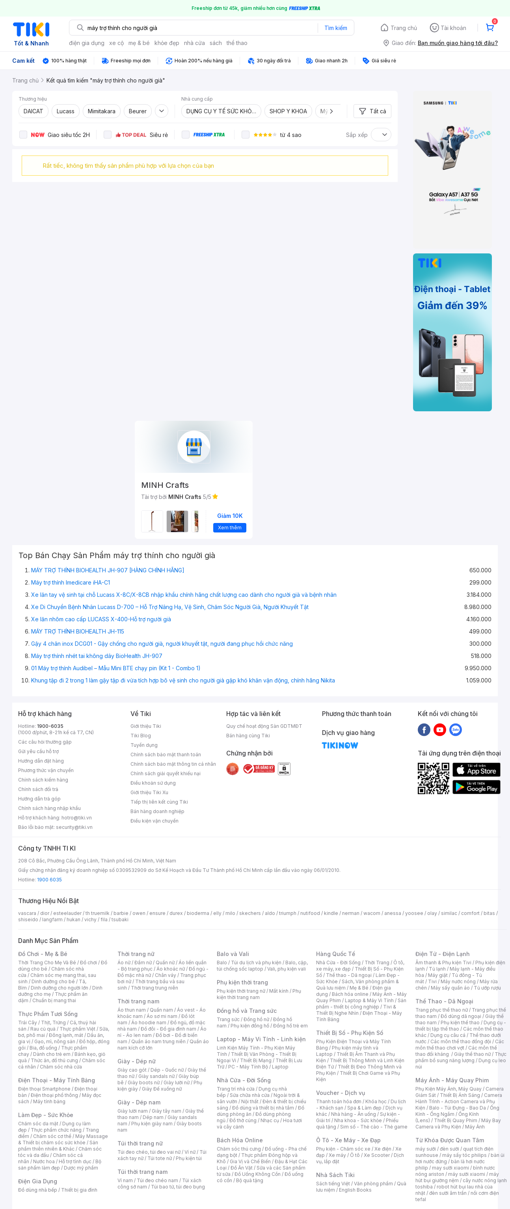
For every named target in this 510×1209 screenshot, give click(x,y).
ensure (157, 913)
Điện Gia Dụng (37, 1181)
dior (44, 913)
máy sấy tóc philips (464, 1155)
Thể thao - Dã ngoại (349, 975)
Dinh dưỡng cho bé (53, 981)
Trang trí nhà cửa (236, 1089)
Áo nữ (123, 962)
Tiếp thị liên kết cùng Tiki (159, 802)
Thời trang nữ (135, 953)
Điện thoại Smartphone (44, 1089)
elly (217, 913)
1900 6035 (49, 880)
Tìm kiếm (335, 27)
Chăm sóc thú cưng (239, 1149)
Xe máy (337, 1155)
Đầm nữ (143, 962)
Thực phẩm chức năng (56, 1130)
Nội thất (250, 1101)
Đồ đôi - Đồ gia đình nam (168, 1029)
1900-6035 (50, 726)
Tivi (432, 981)
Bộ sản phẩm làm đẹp (59, 1164)
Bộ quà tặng (249, 1180)
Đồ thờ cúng (243, 1120)
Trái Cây (27, 1022)
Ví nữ (189, 1152)
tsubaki (120, 919)
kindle (331, 913)
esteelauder (67, 913)
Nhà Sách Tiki (335, 1175)
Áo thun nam (131, 1010)
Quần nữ (165, 962)
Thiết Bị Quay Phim (455, 1120)
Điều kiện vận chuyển (154, 821)
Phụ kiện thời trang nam (259, 994)
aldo (270, 913)
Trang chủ (404, 27)
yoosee (414, 913)
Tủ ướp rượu (487, 988)
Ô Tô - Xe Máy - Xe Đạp (348, 1140)
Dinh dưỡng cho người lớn (59, 988)
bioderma (198, 913)
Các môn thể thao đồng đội (460, 1041)
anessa (392, 913)
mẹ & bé (139, 42)
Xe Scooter (377, 1155)
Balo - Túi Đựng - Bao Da (457, 1108)
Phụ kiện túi (189, 1158)
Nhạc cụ (270, 1120)
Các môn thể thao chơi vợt (459, 1044)
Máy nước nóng (458, 981)
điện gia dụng (86, 42)
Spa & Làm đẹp (364, 1108)
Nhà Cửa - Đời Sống (244, 1080)
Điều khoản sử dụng (153, 783)
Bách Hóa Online (240, 1140)
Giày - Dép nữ (136, 1061)
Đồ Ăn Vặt (242, 1168)
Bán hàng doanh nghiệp (157, 811)
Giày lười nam (132, 1111)
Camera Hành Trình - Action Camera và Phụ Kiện (458, 1101)
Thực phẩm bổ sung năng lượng (460, 1057)
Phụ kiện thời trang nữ (241, 991)
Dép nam (153, 1117)
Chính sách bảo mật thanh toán (165, 754)
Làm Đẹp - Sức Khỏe (45, 1115)
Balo (222, 962)
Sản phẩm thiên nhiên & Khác (58, 1146)
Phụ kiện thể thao (460, 1022)
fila (104, 919)
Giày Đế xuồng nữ (162, 1089)
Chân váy (165, 975)
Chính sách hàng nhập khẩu (49, 808)
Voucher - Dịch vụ (340, 1092)
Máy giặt (438, 975)
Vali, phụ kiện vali (286, 969)
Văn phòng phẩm (373, 1184)
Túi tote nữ (159, 1158)
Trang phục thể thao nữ (441, 1010)
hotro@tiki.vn (76, 818)
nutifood (310, 913)
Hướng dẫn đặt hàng (41, 761)
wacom (371, 913)
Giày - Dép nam (138, 1102)
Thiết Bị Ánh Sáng (460, 1095)
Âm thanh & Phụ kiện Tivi (443, 962)
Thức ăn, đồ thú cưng (54, 1060)
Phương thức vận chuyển (46, 770)
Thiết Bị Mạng (256, 1060)
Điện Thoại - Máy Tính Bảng (56, 1080)
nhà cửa (194, 42)
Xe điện (382, 1149)
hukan (73, 919)
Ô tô (355, 1155)
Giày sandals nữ (156, 1076)
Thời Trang (377, 962)
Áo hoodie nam (148, 1022)
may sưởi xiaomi (450, 1168)
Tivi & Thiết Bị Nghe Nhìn (356, 1010)
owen (138, 913)
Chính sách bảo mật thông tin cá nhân (173, 764)
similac (449, 913)
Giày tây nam (166, 1111)
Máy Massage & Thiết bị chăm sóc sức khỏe (63, 1139)
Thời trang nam (138, 1001)
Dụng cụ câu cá (447, 1035)
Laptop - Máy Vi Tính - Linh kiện (261, 1039)
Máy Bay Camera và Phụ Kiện (458, 1123)
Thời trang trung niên (154, 988)
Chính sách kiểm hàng (43, 780)
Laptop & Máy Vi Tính (369, 1000)
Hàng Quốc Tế (335, 953)
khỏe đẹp (166, 42)
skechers (250, 913)
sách (216, 42)
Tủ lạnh (437, 969)
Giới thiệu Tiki (145, 726)
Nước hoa (44, 1161)
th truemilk (98, 913)
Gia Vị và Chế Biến (250, 1161)
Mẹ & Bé (359, 988)
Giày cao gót (132, 1070)
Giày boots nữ (144, 1082)
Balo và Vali (233, 953)
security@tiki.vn (74, 827)
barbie (121, 913)
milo (230, 913)
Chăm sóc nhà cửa (61, 1067)
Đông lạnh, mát (66, 1035)
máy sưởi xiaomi (466, 1174)
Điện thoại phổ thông (54, 1095)
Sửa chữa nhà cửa (250, 1095)
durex (176, 913)
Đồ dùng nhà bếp (37, 1190)
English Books (355, 1190)
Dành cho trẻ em (52, 1054)
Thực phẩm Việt (77, 1029)
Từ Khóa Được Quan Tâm (449, 1140)
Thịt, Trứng (53, 1022)
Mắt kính (279, 991)
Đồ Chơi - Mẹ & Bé (42, 953)
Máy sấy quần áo (450, 988)
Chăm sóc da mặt (38, 1124)
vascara (27, 913)
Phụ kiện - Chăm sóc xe (343, 1149)
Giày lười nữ (177, 1082)
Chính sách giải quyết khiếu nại (165, 773)
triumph (287, 913)
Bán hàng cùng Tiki (248, 736)
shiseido (28, 919)
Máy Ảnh (475, 1127)
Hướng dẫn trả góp (39, 799)
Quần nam (161, 1010)
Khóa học (376, 1101)
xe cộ (116, 42)
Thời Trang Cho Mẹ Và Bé (47, 962)
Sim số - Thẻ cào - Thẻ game (374, 1127)
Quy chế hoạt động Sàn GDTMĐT (264, 726)
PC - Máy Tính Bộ (248, 1067)
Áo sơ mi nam (162, 1016)
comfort (470, 913)
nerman (350, 913)
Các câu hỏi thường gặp (45, 742)
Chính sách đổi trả (38, 789)
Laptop (280, 1067)
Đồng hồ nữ (256, 1019)
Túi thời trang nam (142, 1171)
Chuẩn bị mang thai (54, 1000)
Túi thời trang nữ (140, 1143)
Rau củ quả (43, 1029)
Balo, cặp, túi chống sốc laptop (262, 966)
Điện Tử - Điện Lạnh (442, 953)
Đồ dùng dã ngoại (461, 1016)
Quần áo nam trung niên (158, 1041)
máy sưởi (425, 1149)
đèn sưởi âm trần (448, 1193)
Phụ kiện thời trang (242, 982)
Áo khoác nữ (170, 969)
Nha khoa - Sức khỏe (358, 1120)
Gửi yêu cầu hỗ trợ (38, 751)
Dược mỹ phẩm (81, 1168)
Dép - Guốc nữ (167, 1070)
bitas (489, 913)
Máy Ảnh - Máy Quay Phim (452, 1080)
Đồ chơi (88, 962)
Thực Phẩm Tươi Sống (48, 1013)
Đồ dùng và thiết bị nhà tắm (263, 1108)
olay (432, 913)
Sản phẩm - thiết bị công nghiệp (361, 1003)
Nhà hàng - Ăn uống (353, 1114)
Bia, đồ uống (43, 1048)
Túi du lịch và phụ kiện (256, 962)
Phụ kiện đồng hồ (250, 1026)
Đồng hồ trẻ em (290, 1026)
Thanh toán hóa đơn (338, 1101)
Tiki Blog (140, 736)
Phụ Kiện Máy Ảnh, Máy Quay (448, 1089)
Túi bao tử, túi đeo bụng (178, 1187)
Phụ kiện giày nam (152, 1124)
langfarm (52, 919)
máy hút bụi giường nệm (457, 1177)
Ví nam (125, 1180)
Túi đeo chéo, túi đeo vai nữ (149, 1152)
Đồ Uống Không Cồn (258, 1174)
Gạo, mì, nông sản (54, 1041)
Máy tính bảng (49, 1101)
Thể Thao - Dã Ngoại (444, 1001)
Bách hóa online (350, 994)
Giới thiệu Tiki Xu (149, 792)
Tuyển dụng (144, 745)
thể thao (237, 42)
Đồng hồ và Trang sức (247, 1010)
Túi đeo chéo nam (157, 1180)
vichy (90, 919)
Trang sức (228, 1019)
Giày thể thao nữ (472, 1054)
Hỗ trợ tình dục (75, 1161)
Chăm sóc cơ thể (52, 1136)
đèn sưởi (449, 1149)
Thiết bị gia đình (79, 1190)
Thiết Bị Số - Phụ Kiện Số (349, 1032)
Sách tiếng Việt (333, 1184)
